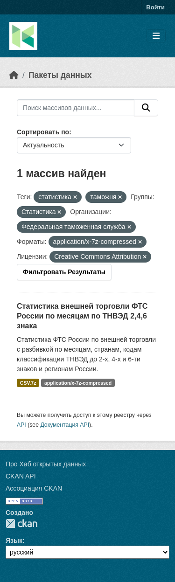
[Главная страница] (14, 75)
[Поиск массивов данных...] (75, 107)
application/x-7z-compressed (78, 383)
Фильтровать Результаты (64, 272)
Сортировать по (43, 132)
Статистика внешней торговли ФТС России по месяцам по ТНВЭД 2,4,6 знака (82, 316)
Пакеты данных (60, 75)
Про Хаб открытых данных (46, 464)
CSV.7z (28, 383)
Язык (14, 540)
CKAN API (21, 476)
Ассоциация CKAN (34, 488)
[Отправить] (146, 107)
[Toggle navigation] (156, 36)
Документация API (64, 425)
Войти (155, 7)
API (21, 425)
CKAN (21, 523)
